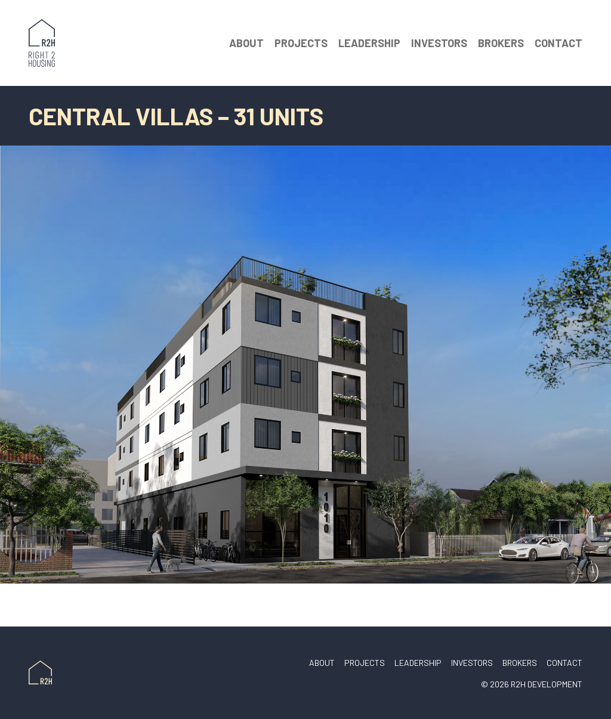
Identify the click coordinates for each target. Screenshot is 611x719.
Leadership (369, 43)
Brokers (501, 43)
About (246, 43)
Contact (558, 43)
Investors (439, 43)
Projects (301, 43)
